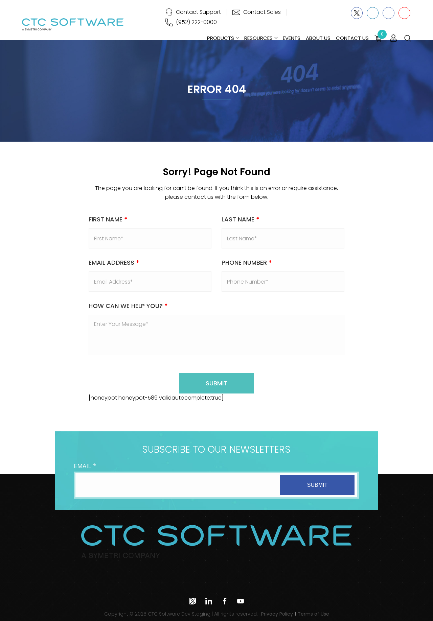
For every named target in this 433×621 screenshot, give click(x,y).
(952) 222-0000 (196, 22)
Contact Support (198, 12)
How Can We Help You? (128, 306)
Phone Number (247, 262)
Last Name (240, 219)
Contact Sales (262, 12)
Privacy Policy (277, 614)
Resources (258, 38)
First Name (108, 219)
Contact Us (352, 38)
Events (291, 38)
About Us (318, 38)
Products (220, 38)
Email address (114, 262)
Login (393, 38)
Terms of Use (313, 614)
